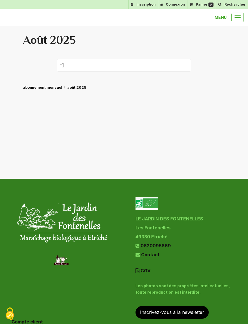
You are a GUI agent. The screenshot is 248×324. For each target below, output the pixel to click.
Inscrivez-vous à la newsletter (172, 312)
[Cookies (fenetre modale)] (10, 314)
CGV (143, 270)
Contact (150, 254)
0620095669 (156, 245)
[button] (232, 4)
